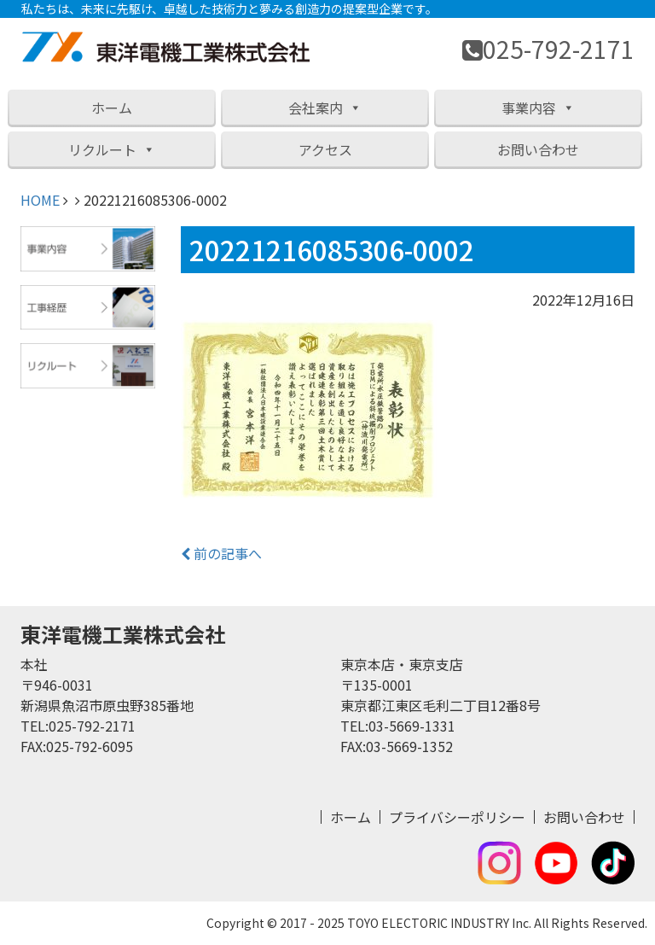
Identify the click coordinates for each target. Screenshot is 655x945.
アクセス (325, 149)
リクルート (111, 149)
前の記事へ (221, 553)
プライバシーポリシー (457, 817)
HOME (40, 200)
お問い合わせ (538, 149)
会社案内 (325, 107)
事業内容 (538, 107)
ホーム (111, 107)
